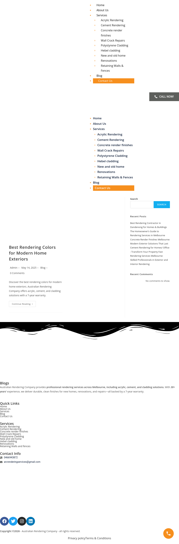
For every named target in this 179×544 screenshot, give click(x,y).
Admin (13, 267)
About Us (102, 10)
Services (101, 15)
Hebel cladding (110, 50)
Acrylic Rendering (112, 20)
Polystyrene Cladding (114, 45)
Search (134, 198)
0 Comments (17, 273)
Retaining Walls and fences (15, 446)
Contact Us (105, 81)
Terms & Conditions (98, 538)
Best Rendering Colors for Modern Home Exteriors (32, 253)
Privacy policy (76, 538)
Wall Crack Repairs (113, 40)
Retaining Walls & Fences (115, 177)
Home (100, 5)
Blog (99, 76)
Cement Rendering (113, 25)
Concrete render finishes (115, 145)
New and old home (113, 55)
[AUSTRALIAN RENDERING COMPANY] (89, 490)
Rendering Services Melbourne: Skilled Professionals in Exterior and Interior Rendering (149, 260)
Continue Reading (24, 303)
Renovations (109, 61)
